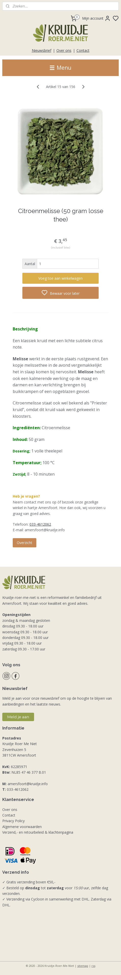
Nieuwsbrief (41, 50)
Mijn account (96, 18)
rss (93, 966)
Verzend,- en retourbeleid (23, 832)
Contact (83, 50)
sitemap (82, 966)
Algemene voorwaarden (22, 826)
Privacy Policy (13, 820)
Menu (60, 67)
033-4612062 (40, 524)
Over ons (63, 50)
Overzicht (24, 542)
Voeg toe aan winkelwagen (60, 278)
